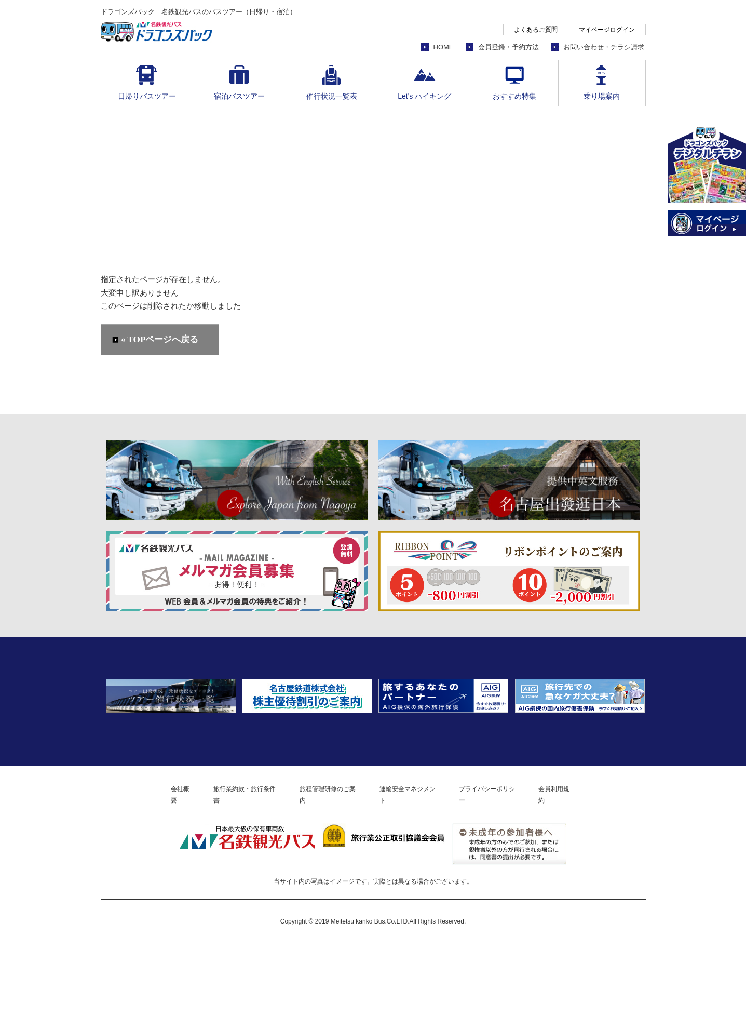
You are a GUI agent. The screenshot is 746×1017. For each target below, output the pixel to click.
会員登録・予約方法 (508, 47)
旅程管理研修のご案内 (322, 867)
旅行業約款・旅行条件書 (225, 867)
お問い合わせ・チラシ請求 (603, 47)
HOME (443, 47)
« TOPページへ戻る (160, 340)
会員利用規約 (590, 867)
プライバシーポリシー (510, 867)
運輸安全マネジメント (416, 867)
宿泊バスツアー (239, 96)
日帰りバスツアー (147, 96)
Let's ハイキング (424, 96)
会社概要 (149, 867)
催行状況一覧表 (331, 96)
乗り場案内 (602, 96)
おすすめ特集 (514, 96)
